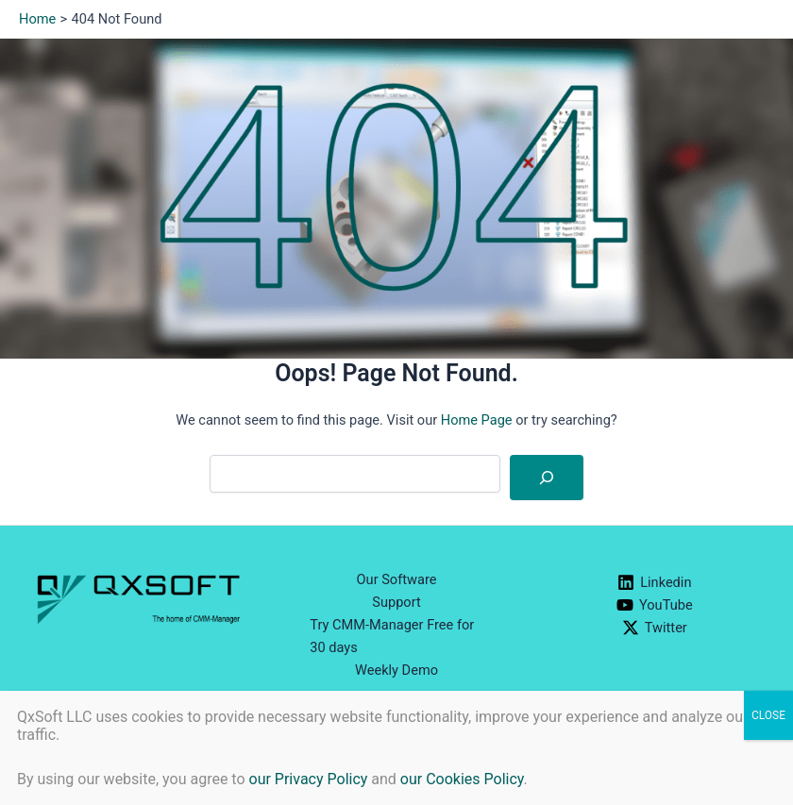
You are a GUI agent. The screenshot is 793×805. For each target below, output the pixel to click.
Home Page (477, 419)
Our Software (397, 579)
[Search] (546, 477)
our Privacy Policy (308, 779)
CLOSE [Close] (768, 715)
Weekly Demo (396, 670)
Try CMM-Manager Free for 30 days (392, 636)
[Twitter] (654, 627)
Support (396, 602)
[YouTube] (654, 604)
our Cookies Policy (462, 779)
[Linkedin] (654, 582)
